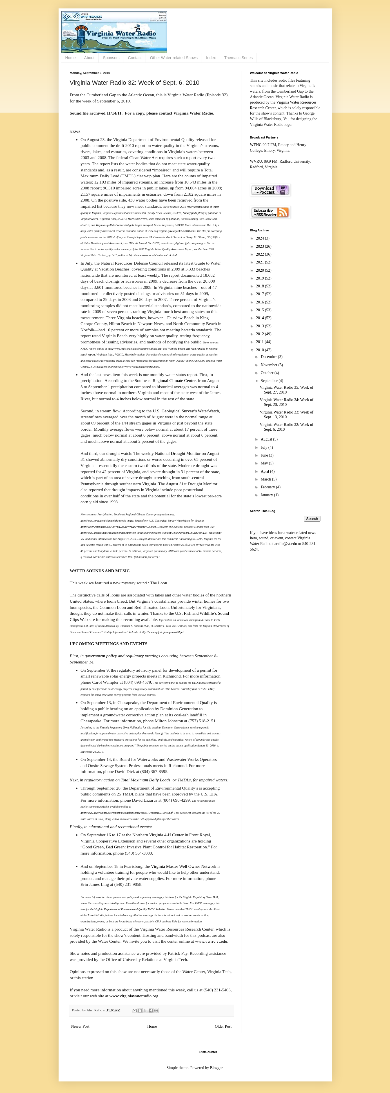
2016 (260, 302)
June (265, 455)
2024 (260, 238)
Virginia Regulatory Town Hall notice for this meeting (130, 727)
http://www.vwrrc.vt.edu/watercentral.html (153, 255)
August (267, 439)
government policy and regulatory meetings (122, 655)
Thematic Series (238, 57)
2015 (260, 310)
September (269, 381)
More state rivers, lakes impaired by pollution (153, 218)
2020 (260, 270)
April (265, 471)
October (268, 373)
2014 (260, 318)
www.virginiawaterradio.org (134, 995)
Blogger (216, 1068)
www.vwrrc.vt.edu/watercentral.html (138, 366)
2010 (260, 350)
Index (211, 57)
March (266, 479)
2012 (260, 334)
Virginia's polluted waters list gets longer (119, 225)
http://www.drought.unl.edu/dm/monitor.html (106, 532)
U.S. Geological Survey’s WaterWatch (186, 410)
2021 (260, 262)
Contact (135, 57)
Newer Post (80, 1026)
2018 (260, 286)
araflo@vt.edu (286, 544)
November (269, 365)
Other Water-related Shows (174, 57)
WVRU (256, 161)
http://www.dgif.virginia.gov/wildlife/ (162, 632)
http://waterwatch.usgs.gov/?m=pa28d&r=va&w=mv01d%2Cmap (118, 526)
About (89, 57)
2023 (260, 246)
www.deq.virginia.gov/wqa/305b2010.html (171, 231)
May (265, 463)
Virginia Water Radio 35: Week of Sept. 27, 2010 (286, 389)
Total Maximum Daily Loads (145, 779)
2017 (260, 294)
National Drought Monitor (177, 453)
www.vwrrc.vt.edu (211, 941)
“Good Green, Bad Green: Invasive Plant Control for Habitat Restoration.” (145, 846)
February (268, 487)
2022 (260, 254)
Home (70, 57)
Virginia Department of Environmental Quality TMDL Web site (129, 909)
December (269, 357)
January (267, 495)
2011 (260, 342)
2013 (260, 326)
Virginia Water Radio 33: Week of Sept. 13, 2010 (286, 414)
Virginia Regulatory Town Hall (200, 897)
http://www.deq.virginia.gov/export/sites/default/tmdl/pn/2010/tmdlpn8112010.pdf (127, 812)
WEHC (256, 145)
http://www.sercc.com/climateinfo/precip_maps (107, 520)
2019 (260, 278)
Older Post (223, 1026)
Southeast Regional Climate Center (165, 380)
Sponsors (111, 57)
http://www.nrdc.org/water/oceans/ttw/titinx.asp (135, 348)
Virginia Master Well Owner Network (183, 866)
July (264, 447)
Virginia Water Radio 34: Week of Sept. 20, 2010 (286, 402)
